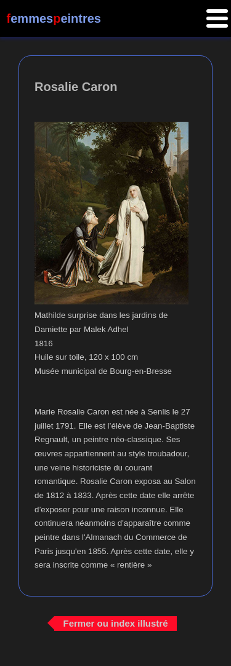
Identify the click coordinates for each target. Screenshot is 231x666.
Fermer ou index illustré (115, 623)
